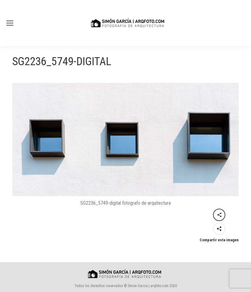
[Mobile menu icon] (10, 23)
